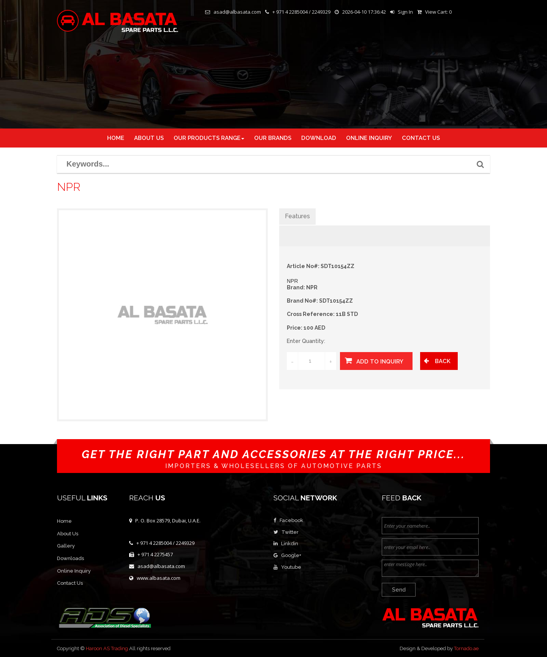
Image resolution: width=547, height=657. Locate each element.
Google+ (291, 555)
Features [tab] (297, 216)
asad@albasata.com (161, 566)
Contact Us (70, 583)
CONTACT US (421, 138)
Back (443, 361)
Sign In (405, 11)
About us (149, 138)
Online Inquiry (74, 571)
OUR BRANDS (272, 138)
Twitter (290, 532)
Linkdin (289, 543)
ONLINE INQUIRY (369, 138)
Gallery (66, 546)
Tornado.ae (466, 648)
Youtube (291, 567)
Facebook (291, 520)
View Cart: (438, 11)
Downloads (70, 558)
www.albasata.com (158, 577)
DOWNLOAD (318, 138)
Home (115, 138)
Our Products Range (209, 138)
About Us (67, 533)
